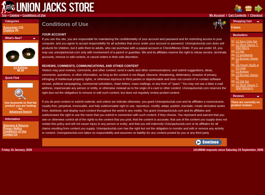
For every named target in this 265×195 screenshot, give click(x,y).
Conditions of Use (34, 15)
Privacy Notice (12, 128)
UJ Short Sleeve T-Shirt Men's (247, 47)
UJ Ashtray (21, 67)
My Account (217, 15)
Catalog (14, 15)
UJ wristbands (244, 55)
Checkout (256, 15)
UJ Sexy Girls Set (246, 41)
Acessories (10, 27)
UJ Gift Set (242, 81)
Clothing (8, 30)
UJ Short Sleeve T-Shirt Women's (247, 87)
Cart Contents (237, 15)
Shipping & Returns (15, 125)
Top (4, 15)
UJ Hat (240, 51)
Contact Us (10, 134)
